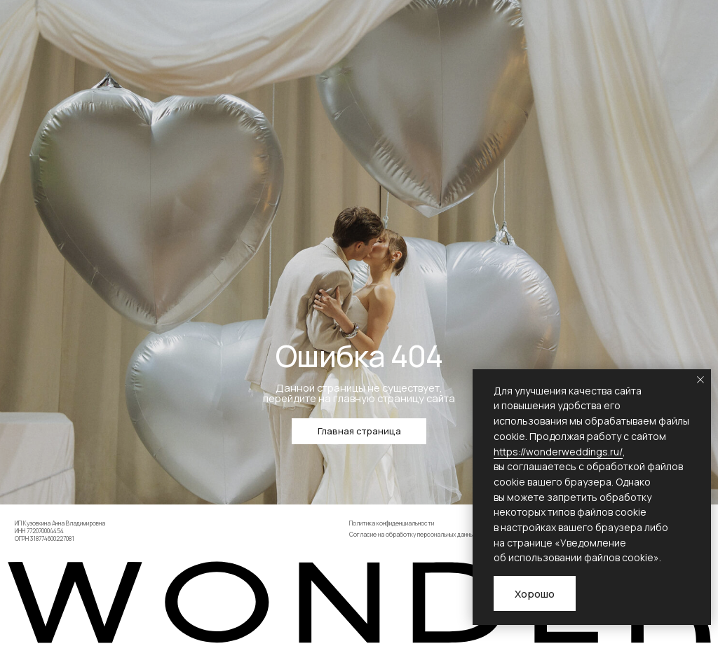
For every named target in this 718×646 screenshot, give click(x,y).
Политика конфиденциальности (391, 523)
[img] (359, 602)
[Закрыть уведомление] (700, 380)
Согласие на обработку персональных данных (412, 534)
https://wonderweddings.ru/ (558, 451)
